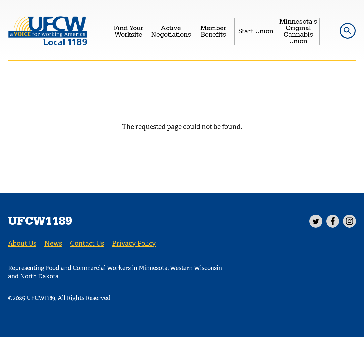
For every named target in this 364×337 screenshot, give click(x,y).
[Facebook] (332, 221)
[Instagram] (349, 221)
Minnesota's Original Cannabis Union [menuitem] (298, 31)
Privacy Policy (134, 243)
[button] (347, 31)
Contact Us (87, 243)
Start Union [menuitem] (255, 31)
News (53, 243)
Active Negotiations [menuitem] (171, 31)
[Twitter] (315, 221)
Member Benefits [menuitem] (213, 31)
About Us (22, 243)
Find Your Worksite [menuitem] (128, 31)
